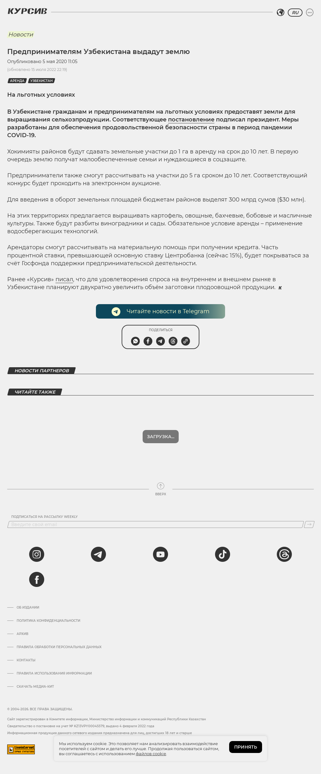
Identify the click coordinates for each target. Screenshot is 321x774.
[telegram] (98, 554)
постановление (191, 119)
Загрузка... (160, 436)
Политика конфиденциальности (48, 621)
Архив (22, 634)
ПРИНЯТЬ (245, 747)
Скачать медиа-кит (35, 687)
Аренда (17, 81)
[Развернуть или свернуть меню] (310, 12)
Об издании (28, 608)
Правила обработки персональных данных (59, 647)
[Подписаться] (309, 524)
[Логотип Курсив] (27, 11)
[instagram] (36, 554)
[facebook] (36, 579)
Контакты (26, 660)
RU (295, 12)
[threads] (284, 554)
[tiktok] (222, 554)
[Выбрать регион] (280, 12)
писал (64, 279)
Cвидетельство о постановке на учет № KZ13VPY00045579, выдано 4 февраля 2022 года (80, 726)
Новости (20, 34)
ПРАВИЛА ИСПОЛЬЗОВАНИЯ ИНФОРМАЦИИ (54, 673)
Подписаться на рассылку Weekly (44, 517)
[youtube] (160, 554)
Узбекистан (41, 81)
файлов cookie (151, 753)
